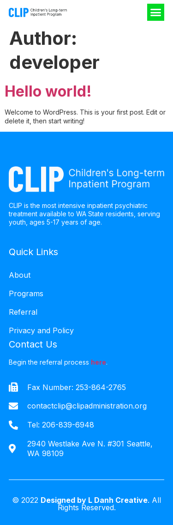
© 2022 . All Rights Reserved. (86, 503)
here (98, 362)
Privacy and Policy (41, 330)
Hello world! (48, 91)
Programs (26, 293)
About (19, 275)
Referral (23, 312)
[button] (156, 12)
